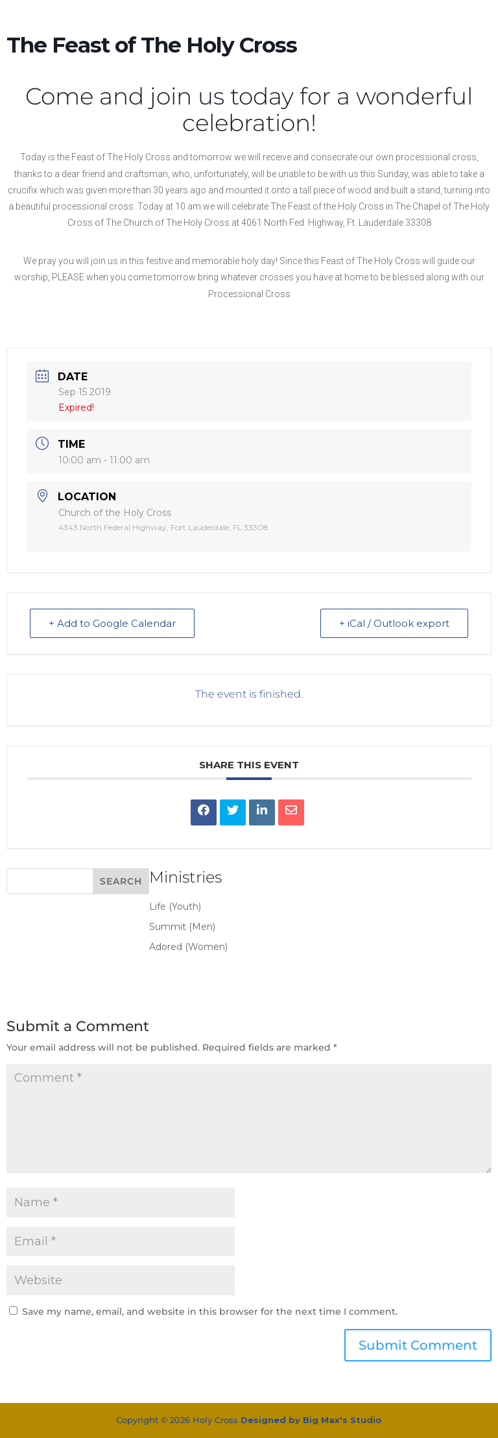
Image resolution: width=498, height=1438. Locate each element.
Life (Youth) (175, 906)
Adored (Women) (188, 947)
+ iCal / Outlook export (394, 623)
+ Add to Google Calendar (112, 623)
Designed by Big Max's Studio (311, 1420)
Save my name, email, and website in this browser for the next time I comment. (209, 1311)
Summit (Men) (182, 926)
